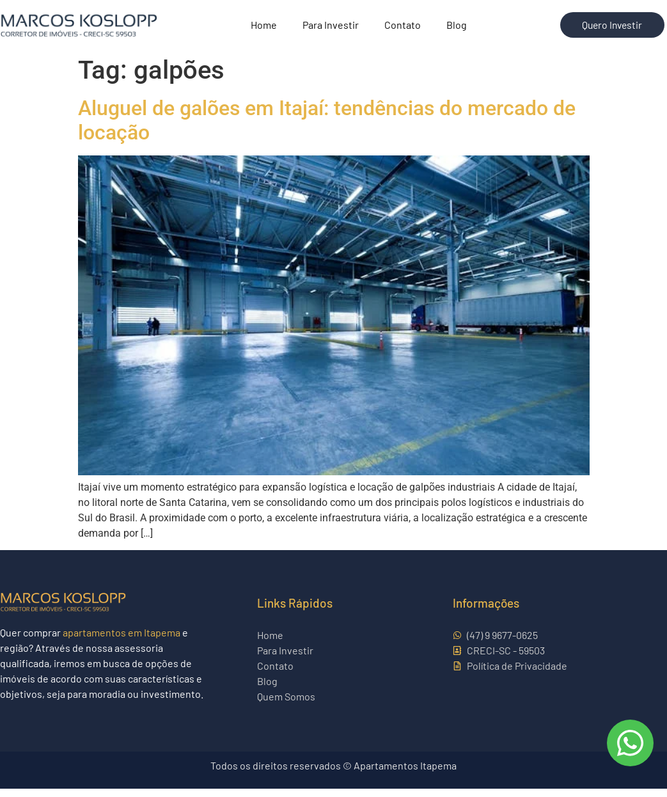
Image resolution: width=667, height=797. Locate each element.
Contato (402, 29)
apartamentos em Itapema (121, 641)
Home (264, 29)
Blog (456, 29)
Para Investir (330, 29)
